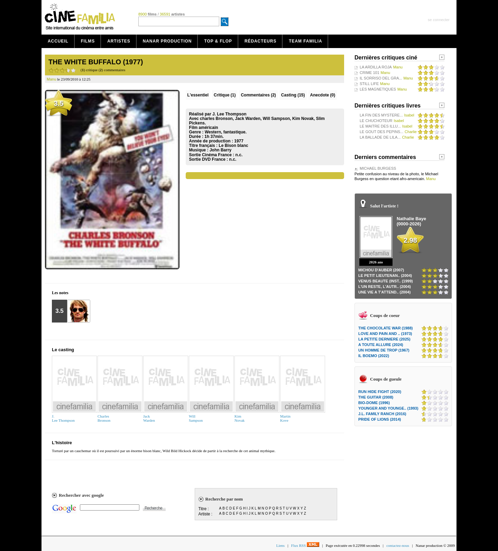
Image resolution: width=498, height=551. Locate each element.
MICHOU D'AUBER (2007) (381, 270)
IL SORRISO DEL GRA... (381, 78)
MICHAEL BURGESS (378, 168)
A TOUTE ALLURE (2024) (380, 345)
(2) (258, 95)
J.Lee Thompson (63, 418)
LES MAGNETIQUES (378, 89)
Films (88, 41)
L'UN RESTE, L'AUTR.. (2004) (384, 286)
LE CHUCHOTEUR (376, 121)
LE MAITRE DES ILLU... (380, 126)
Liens (280, 545)
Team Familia (305, 41)
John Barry (220, 150)
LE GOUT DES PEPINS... (381, 132)
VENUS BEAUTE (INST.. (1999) (385, 281)
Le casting (63, 349)
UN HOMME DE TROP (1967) (383, 350)
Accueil (58, 41)
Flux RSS (305, 545)
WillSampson (196, 418)
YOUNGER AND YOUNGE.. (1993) (388, 408)
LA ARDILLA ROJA (376, 67)
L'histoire (62, 442)
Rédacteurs (260, 41)
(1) (225, 95)
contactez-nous (397, 545)
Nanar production (167, 41)
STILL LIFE (369, 84)
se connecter (439, 20)
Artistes (118, 41)
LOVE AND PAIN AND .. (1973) (385, 333)
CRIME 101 (369, 73)
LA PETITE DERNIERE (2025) (384, 339)
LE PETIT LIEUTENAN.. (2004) (385, 275)
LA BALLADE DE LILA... (380, 137)
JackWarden (149, 418)
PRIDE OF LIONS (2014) (379, 419)
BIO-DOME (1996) (374, 403)
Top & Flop (218, 41)
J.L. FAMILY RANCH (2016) (382, 414)
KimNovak (239, 418)
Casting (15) (293, 95)
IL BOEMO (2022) (373, 356)
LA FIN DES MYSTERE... (381, 115)
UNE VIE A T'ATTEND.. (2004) (384, 292)
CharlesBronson (104, 418)
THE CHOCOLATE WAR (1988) (385, 328)
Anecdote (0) (322, 95)
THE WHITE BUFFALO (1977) (95, 62)
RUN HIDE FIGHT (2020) (379, 392)
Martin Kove (285, 418)
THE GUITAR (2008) (375, 397)
